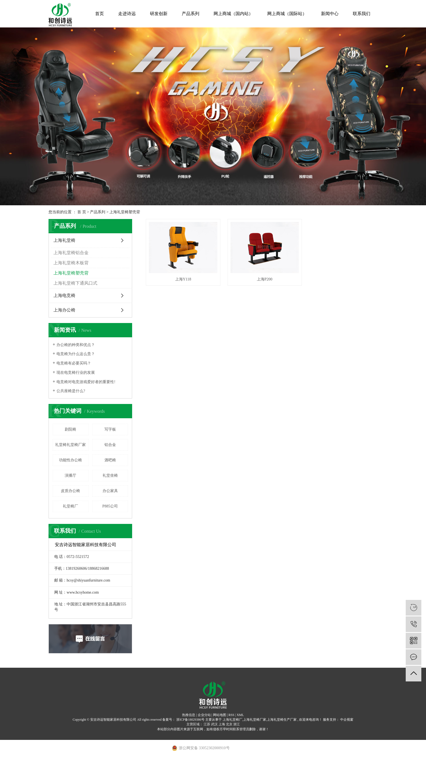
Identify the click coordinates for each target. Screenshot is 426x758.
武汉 (214, 724)
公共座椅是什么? (70, 391)
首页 (99, 13)
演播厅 (70, 475)
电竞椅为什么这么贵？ (75, 354)
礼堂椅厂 (70, 506)
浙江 (236, 724)
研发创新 (158, 13)
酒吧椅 (110, 460)
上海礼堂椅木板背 (71, 262)
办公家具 (110, 491)
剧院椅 (70, 429)
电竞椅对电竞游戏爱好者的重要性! (85, 382)
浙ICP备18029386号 (190, 719)
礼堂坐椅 (110, 475)
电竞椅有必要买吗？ (73, 363)
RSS (231, 715)
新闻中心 (330, 13)
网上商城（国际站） (287, 13)
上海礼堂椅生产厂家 (282, 719)
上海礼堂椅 (64, 240)
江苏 (207, 724)
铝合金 (110, 445)
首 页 (81, 212)
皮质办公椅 (70, 491)
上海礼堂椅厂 (232, 719)
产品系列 (190, 13)
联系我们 (361, 13)
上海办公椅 (64, 310)
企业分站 (204, 715)
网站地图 (219, 715)
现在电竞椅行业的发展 (75, 372)
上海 (221, 724)
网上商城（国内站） (233, 13)
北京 (229, 724)
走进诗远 (127, 13)
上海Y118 (182, 278)
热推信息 (188, 715)
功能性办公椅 (70, 460)
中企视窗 (346, 719)
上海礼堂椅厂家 (254, 719)
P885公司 (110, 506)
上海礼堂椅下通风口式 (75, 283)
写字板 (110, 429)
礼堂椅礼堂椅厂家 (70, 445)
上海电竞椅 (64, 295)
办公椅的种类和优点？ (75, 345)
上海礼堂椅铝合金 (71, 252)
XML (240, 715)
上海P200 (261, 278)
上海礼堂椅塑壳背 (124, 212)
